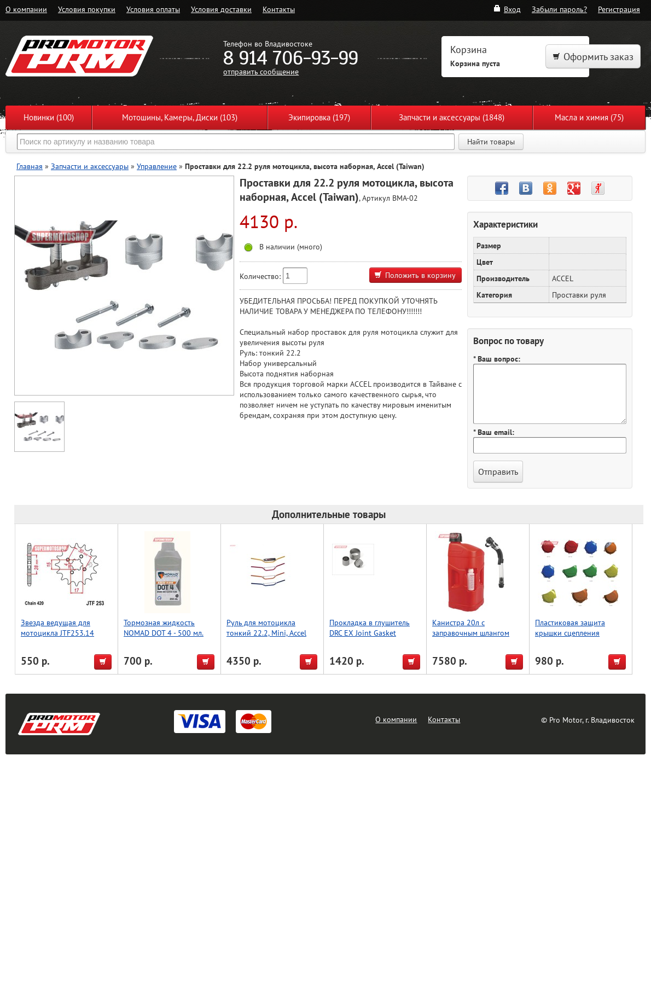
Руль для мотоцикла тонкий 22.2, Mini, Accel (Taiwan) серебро (266, 632)
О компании (26, 9)
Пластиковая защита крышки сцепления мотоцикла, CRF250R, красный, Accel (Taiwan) (574, 638)
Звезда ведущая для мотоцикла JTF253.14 (57, 627)
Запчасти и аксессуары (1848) (451, 117)
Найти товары (491, 142)
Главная (29, 166)
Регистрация (619, 9)
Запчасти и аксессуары (90, 166)
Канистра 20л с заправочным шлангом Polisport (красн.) (470, 632)
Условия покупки (86, 9)
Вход (507, 9)
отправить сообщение (261, 71)
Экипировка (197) (319, 117)
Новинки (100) (49, 117)
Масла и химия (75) (589, 117)
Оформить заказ (593, 56)
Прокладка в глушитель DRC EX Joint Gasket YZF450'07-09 (369, 632)
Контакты (279, 9)
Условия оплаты (153, 9)
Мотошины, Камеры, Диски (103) (179, 117)
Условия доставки (221, 9)
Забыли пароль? (559, 9)
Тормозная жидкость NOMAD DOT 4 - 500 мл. (164, 627)
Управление (157, 166)
